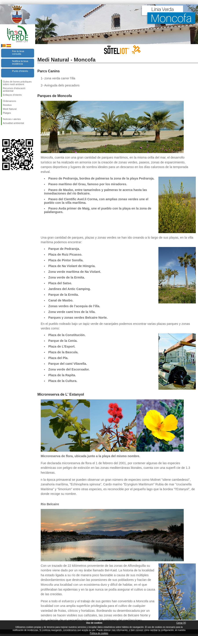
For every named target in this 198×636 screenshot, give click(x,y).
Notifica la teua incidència (20, 62)
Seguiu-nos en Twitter (11, 132)
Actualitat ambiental (13, 123)
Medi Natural (9, 109)
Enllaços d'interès (12, 95)
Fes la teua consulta (18, 52)
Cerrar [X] (181, 623)
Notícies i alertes (12, 119)
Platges (7, 113)
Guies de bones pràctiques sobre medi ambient (17, 83)
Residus (7, 105)
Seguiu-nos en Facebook (3, 132)
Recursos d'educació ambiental (14, 89)
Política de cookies (99, 633)
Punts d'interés (20, 71)
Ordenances (9, 101)
